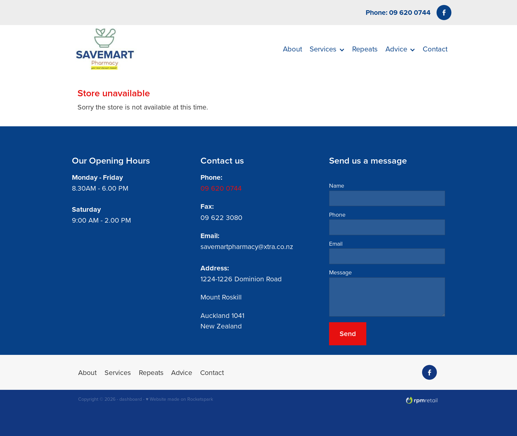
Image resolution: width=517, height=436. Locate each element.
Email (336, 244)
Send (348, 333)
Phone (337, 215)
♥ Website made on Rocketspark (179, 399)
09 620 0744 (221, 188)
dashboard (130, 399)
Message (340, 272)
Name (336, 186)
